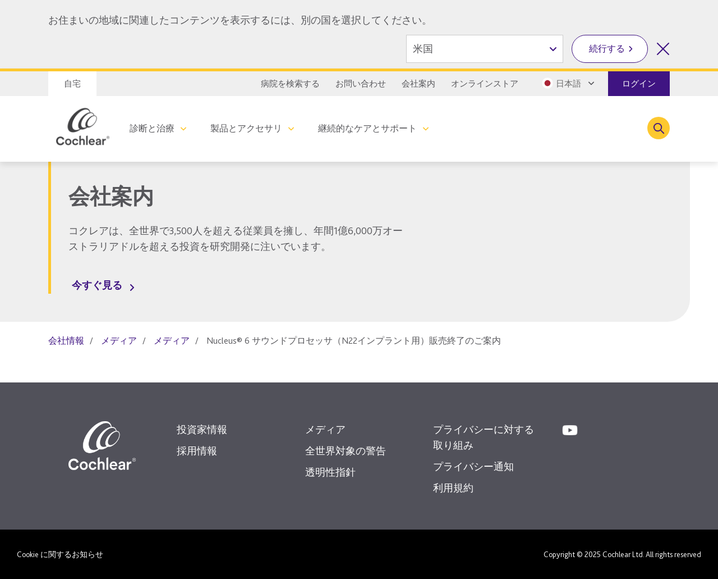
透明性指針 (330, 472)
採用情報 (197, 451)
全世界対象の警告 (345, 451)
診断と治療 (152, 128)
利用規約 (453, 488)
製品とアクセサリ (246, 128)
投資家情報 (202, 429)
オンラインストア (484, 84)
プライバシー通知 (473, 466)
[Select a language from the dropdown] (567, 83)
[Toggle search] (658, 128)
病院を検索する (290, 84)
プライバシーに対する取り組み (483, 437)
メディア (119, 340)
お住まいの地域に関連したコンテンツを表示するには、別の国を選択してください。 (240, 20)
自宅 (72, 84)
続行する (607, 48)
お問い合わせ (360, 84)
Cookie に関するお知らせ (60, 554)
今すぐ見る (97, 285)
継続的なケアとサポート (367, 128)
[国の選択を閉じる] (663, 49)
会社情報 (66, 340)
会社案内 (418, 84)
